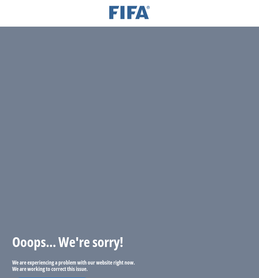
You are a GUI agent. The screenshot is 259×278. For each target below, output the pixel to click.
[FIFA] (129, 13)
